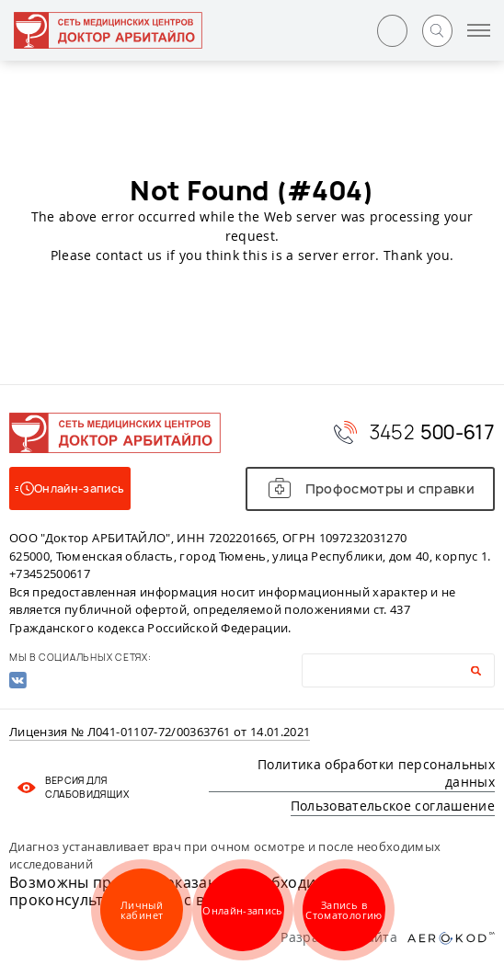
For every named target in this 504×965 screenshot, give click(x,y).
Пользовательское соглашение (393, 805)
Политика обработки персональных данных (376, 773)
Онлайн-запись (242, 910)
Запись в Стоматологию (343, 910)
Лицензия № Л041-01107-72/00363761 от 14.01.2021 (159, 732)
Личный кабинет (141, 910)
